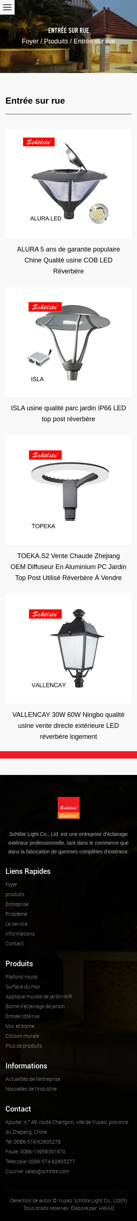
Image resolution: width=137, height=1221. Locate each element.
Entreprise (16, 904)
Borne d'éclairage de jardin (35, 1006)
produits (14, 894)
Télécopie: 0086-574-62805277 (40, 1161)
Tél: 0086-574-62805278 (33, 1141)
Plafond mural (21, 976)
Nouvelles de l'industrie (31, 1088)
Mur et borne (19, 1025)
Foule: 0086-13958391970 (35, 1151)
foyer (11, 884)
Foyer (30, 41)
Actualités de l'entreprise (32, 1078)
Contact (14, 943)
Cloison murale (22, 1035)
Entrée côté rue (22, 1016)
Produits (56, 41)
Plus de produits (23, 1045)
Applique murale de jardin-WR (38, 996)
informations (20, 933)
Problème (16, 913)
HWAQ (106, 1208)
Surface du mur (22, 986)
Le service (16, 923)
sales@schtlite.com (37, 1171)
